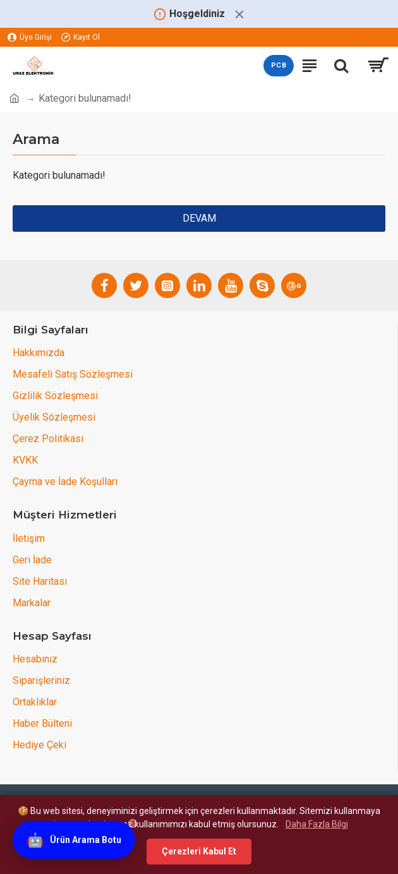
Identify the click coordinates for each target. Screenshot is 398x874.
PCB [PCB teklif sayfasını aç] (278, 65)
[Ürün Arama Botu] (74, 840)
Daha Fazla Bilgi (317, 824)
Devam (199, 218)
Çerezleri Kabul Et (199, 851)
